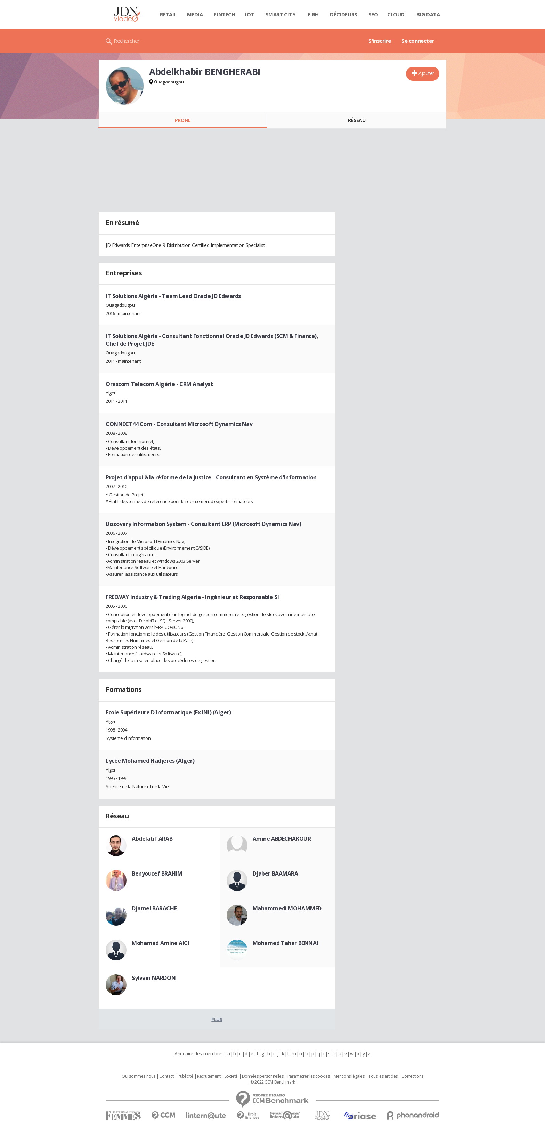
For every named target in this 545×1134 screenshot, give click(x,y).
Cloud (396, 14)
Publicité (185, 1076)
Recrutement (208, 1076)
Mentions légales (349, 1076)
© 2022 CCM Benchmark (272, 1082)
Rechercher (127, 40)
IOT (249, 14)
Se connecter (417, 40)
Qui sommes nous (138, 1076)
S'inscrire (379, 40)
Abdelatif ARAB (152, 838)
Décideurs (343, 14)
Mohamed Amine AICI (160, 943)
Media (195, 14)
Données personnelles (263, 1076)
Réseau (356, 120)
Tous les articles (383, 1076)
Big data (428, 14)
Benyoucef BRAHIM (157, 873)
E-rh (313, 14)
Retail (168, 14)
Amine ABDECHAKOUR (282, 838)
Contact (166, 1076)
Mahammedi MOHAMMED (287, 908)
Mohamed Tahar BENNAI (285, 943)
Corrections (412, 1076)
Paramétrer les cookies (308, 1076)
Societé (231, 1076)
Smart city (281, 14)
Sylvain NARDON (154, 978)
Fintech (224, 14)
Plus (216, 1019)
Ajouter (426, 73)
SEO (373, 14)
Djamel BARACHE (154, 908)
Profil (182, 120)
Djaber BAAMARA (275, 873)
